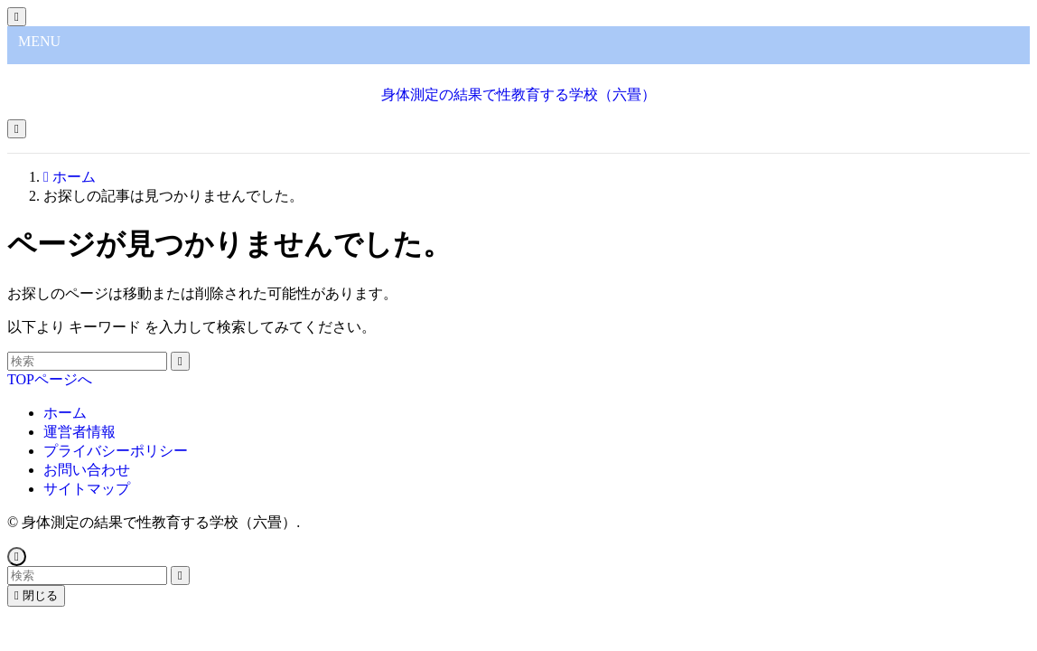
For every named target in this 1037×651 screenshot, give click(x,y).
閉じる (36, 595)
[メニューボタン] (16, 128)
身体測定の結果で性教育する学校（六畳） (518, 94)
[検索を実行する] (180, 361)
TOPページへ (49, 379)
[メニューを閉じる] (16, 16)
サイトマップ (86, 488)
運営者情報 (79, 431)
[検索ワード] (87, 361)
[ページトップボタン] (16, 556)
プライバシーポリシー (115, 450)
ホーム (65, 412)
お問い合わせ (86, 469)
